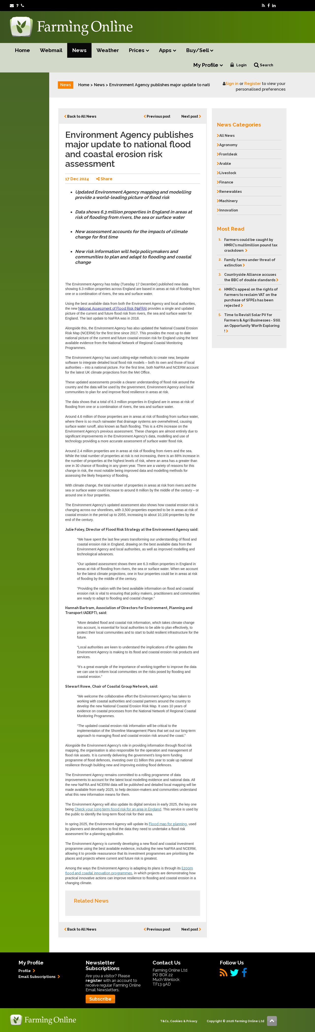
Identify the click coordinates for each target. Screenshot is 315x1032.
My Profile (208, 65)
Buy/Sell (199, 50)
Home (22, 50)
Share (104, 179)
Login (241, 65)
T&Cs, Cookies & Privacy (178, 1021)
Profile (26, 971)
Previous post (156, 116)
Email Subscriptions (39, 977)
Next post (191, 116)
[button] (249, 123)
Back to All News (80, 116)
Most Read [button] (230, 229)
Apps (167, 50)
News (79, 50)
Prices (139, 50)
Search (263, 65)
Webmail (51, 50)
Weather (107, 50)
